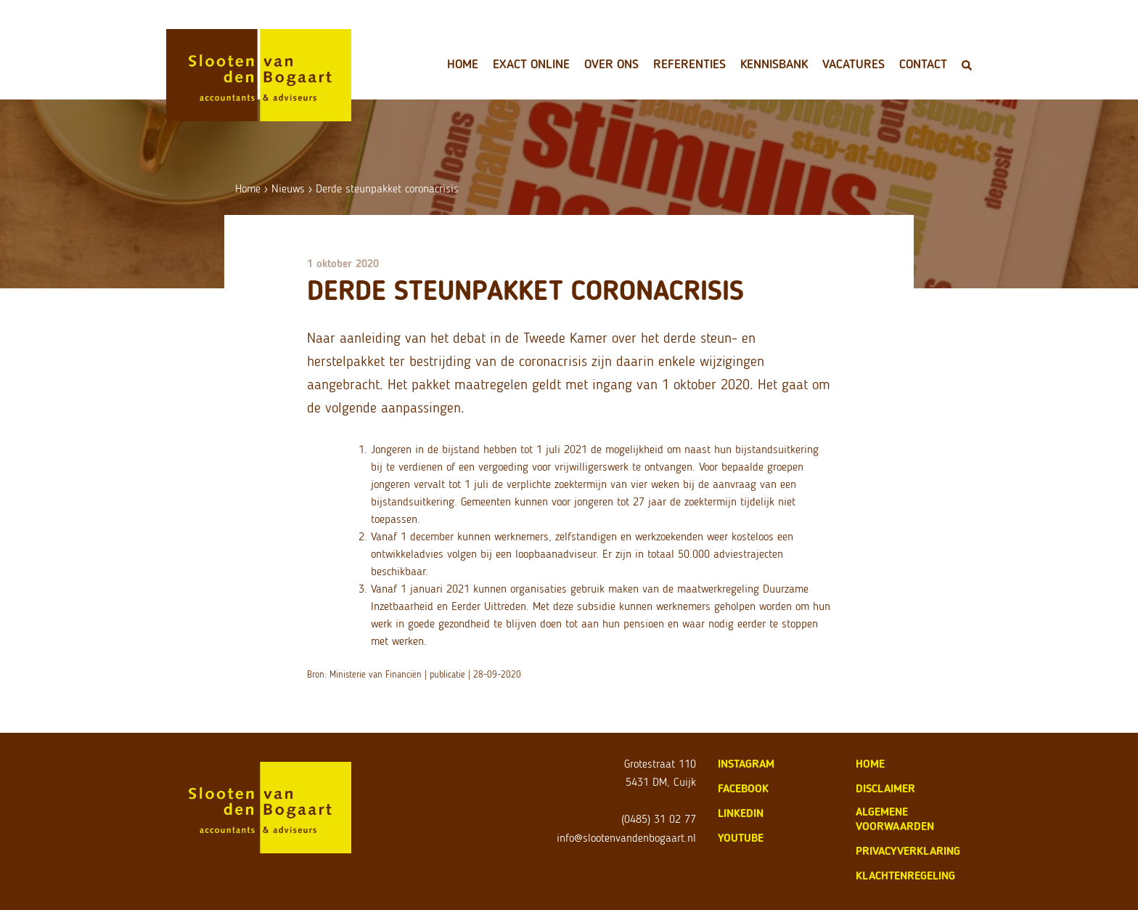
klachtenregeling (905, 875)
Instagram (746, 764)
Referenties (689, 64)
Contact (923, 64)
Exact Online (531, 64)
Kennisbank (774, 64)
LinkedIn (741, 813)
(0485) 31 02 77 (658, 819)
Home (462, 64)
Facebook (743, 788)
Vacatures (853, 64)
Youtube (741, 838)
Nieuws (288, 188)
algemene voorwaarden (895, 819)
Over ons (611, 64)
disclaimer (885, 788)
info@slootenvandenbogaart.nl (626, 838)
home (870, 764)
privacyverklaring (908, 851)
